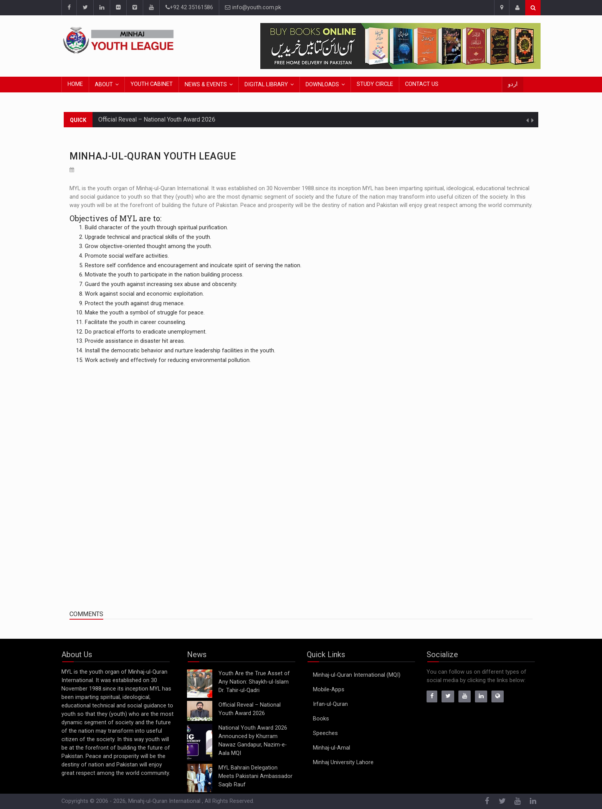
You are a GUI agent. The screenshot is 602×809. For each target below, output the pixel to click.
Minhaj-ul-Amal (331, 748)
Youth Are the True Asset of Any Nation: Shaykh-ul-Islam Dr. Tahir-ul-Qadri (254, 682)
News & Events (206, 84)
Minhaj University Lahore (343, 762)
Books (321, 718)
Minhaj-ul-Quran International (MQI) (356, 675)
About (104, 84)
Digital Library (266, 84)
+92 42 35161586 (189, 7)
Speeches (325, 733)
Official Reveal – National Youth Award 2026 (156, 119)
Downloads (322, 84)
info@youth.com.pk (253, 7)
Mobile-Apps (328, 689)
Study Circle (375, 84)
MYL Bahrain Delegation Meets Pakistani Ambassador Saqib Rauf (255, 776)
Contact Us (421, 84)
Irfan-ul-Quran (330, 704)
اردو (513, 84)
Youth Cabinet (152, 84)
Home (75, 84)
